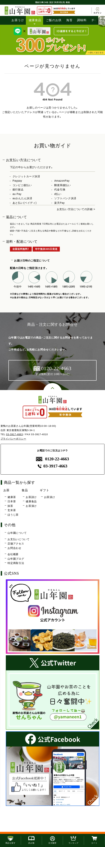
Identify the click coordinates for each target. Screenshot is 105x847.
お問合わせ (14, 548)
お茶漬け (31, 505)
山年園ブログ (16, 558)
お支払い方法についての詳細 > (76, 209)
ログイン (98, 10)
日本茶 (12, 501)
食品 (25, 490)
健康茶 (12, 497)
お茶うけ (17, 20)
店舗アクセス (16, 543)
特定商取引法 (16, 563)
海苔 (69, 20)
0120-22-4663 (52, 459)
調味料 (81, 20)
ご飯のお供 (54, 20)
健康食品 (35, 20)
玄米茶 (12, 510)
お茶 (6, 490)
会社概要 (13, 554)
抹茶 (10, 505)
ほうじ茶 (13, 514)
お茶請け (31, 497)
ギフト (44, 490)
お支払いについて (19, 539)
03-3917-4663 (14, 434)
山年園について (17, 532)
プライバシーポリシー (13, 438)
